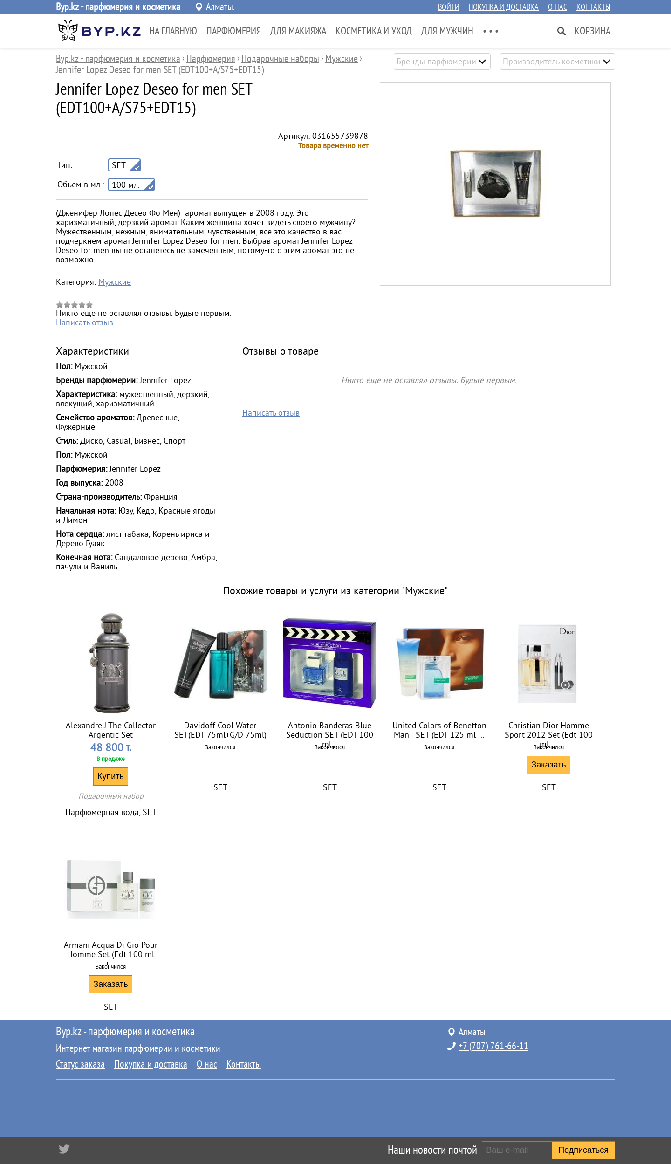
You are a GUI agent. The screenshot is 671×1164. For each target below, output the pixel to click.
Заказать (548, 764)
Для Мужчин (447, 31)
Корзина (592, 31)
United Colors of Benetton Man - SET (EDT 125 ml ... (439, 730)
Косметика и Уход (374, 31)
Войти (448, 7)
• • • (491, 31)
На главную (173, 31)
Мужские (114, 282)
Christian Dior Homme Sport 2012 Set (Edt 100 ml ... (549, 731)
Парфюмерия (233, 31)
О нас (557, 7)
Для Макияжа (298, 31)
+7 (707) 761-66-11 (493, 1046)
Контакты (593, 7)
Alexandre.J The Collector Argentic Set (111, 730)
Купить (110, 776)
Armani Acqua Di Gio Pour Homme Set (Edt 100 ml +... (110, 950)
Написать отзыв (84, 322)
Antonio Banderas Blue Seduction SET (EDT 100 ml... (329, 731)
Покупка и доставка (504, 7)
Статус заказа (80, 1064)
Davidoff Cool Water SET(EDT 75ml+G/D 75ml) (220, 730)
